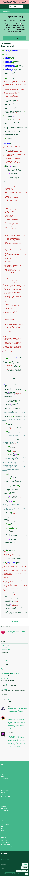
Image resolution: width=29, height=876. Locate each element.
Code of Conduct (4, 776)
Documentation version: (22, 870)
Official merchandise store (6, 844)
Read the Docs (8, 699)
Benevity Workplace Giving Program (8, 846)
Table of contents (5, 645)
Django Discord (4, 808)
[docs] (3, 78)
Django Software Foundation (6, 774)
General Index (4, 647)
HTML (10, 697)
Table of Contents (15, 673)
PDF (12, 697)
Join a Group (3, 788)
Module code (5, 657)
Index (2, 673)
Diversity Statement (4, 778)
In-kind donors (5, 859)
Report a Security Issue (5, 794)
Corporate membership (5, 842)
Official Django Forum (6, 684)
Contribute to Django (5, 790)
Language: (24, 867)
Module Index (7, 673)
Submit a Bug (3, 792)
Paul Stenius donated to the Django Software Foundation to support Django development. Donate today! (16, 633)
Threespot (4, 865)
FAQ (1, 668)
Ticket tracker (4, 689)
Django (1, 7)
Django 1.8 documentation (7, 655)
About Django (3, 767)
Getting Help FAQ (4, 806)
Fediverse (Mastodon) (5, 824)
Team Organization (4, 772)
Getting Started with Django (6, 769)
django (5, 660)
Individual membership (5, 796)
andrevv (4, 868)
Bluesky (2, 826)
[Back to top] (26, 874)
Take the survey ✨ (14, 38)
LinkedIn (2, 828)
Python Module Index (6, 649)
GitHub (2, 820)
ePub (15, 697)
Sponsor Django (4, 840)
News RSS (3, 830)
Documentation (5, 11)
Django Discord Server (6, 678)
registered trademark (4, 873)
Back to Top (14, 621)
